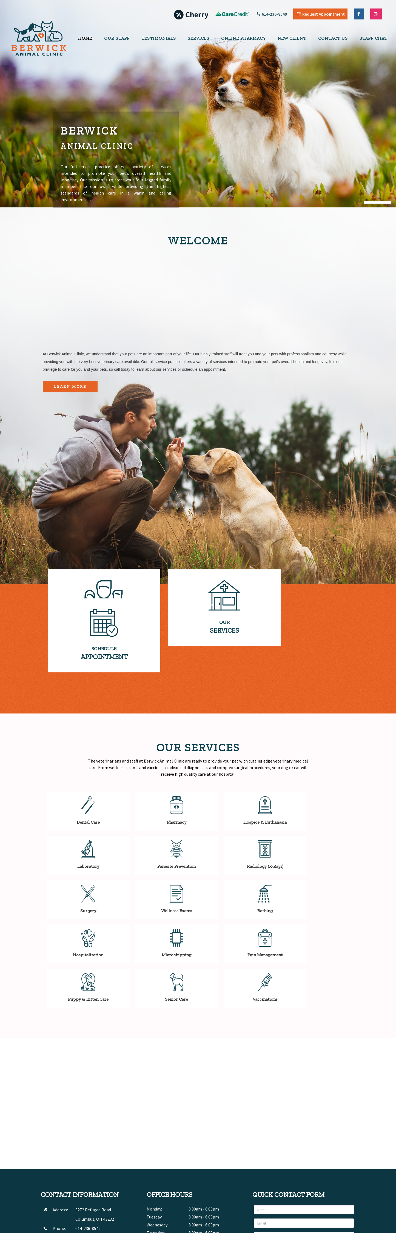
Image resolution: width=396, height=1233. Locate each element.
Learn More (70, 386)
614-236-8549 (272, 14)
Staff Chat (373, 38)
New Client (292, 38)
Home (85, 38)
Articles (312, 1227)
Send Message (337, 1181)
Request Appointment (321, 14)
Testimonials (158, 38)
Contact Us (333, 38)
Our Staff (117, 38)
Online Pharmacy (243, 38)
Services (198, 38)
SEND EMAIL (86, 1162)
